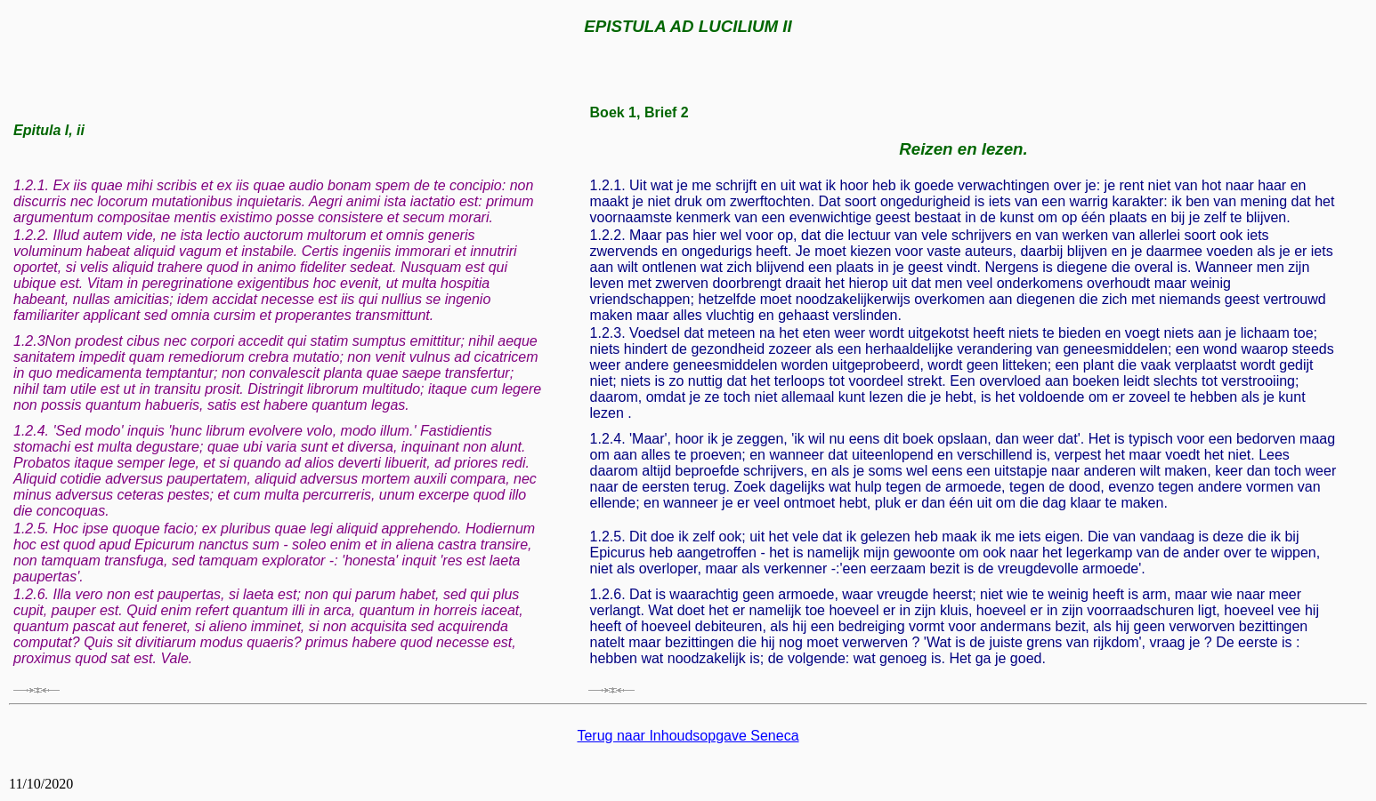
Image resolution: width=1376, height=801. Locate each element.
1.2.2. (31, 235)
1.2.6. (31, 594)
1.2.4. (31, 430)
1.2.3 (29, 340)
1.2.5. (31, 528)
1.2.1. (31, 185)
